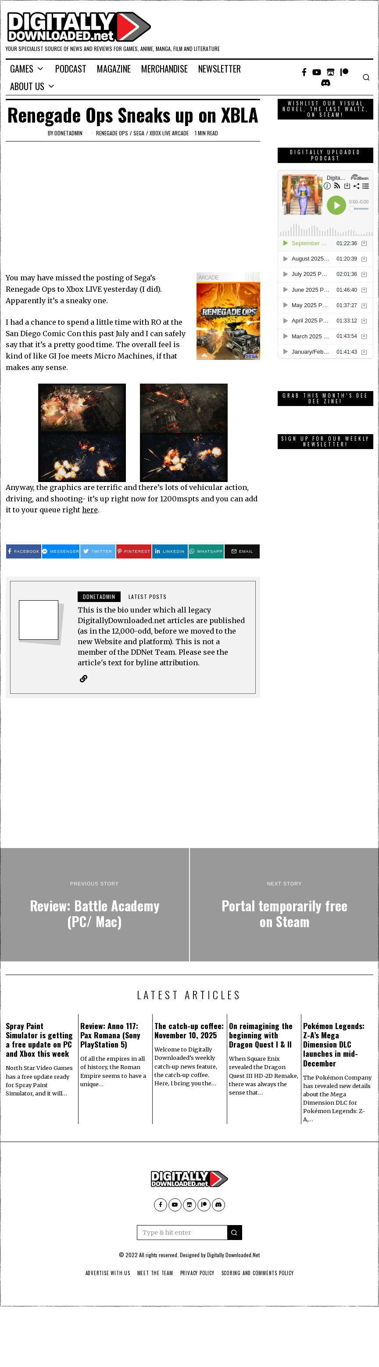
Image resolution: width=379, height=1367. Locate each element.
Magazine (114, 68)
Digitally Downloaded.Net (233, 1255)
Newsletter (219, 68)
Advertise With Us (105, 1273)
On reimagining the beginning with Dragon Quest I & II (261, 1035)
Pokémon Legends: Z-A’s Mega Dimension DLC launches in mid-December (334, 1044)
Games (21, 68)
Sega (138, 133)
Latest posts (148, 596)
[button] (234, 1233)
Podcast (70, 68)
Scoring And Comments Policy (259, 1273)
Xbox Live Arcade (169, 133)
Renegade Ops (112, 133)
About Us (27, 86)
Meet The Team (153, 1273)
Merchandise (164, 68)
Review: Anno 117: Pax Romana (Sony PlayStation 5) (110, 1035)
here (90, 509)
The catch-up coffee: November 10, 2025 (189, 1030)
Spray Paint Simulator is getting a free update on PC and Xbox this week (39, 1039)
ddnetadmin (68, 133)
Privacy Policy (197, 1273)
